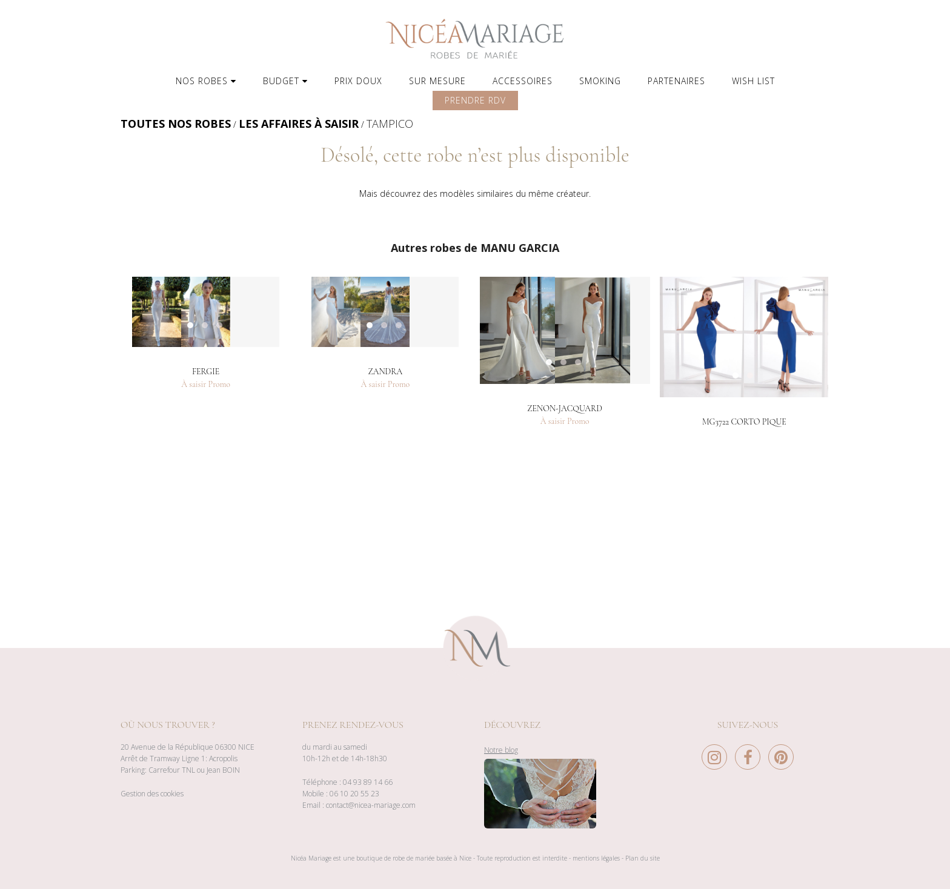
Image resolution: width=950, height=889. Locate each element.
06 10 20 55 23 (354, 793)
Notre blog (501, 750)
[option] (206, 398)
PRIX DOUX (358, 81)
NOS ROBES (206, 81)
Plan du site (642, 858)
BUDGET (285, 81)
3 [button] (231, 510)
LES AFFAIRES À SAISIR (299, 123)
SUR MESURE (437, 81)
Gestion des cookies (152, 793)
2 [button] (762, 510)
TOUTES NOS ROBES (176, 123)
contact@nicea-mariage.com (371, 805)
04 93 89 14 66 (368, 782)
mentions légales (596, 858)
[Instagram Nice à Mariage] (717, 760)
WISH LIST (753, 81)
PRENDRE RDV (475, 100)
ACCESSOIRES (523, 81)
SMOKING (600, 81)
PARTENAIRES (676, 81)
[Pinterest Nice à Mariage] (781, 760)
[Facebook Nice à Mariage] (750, 760)
